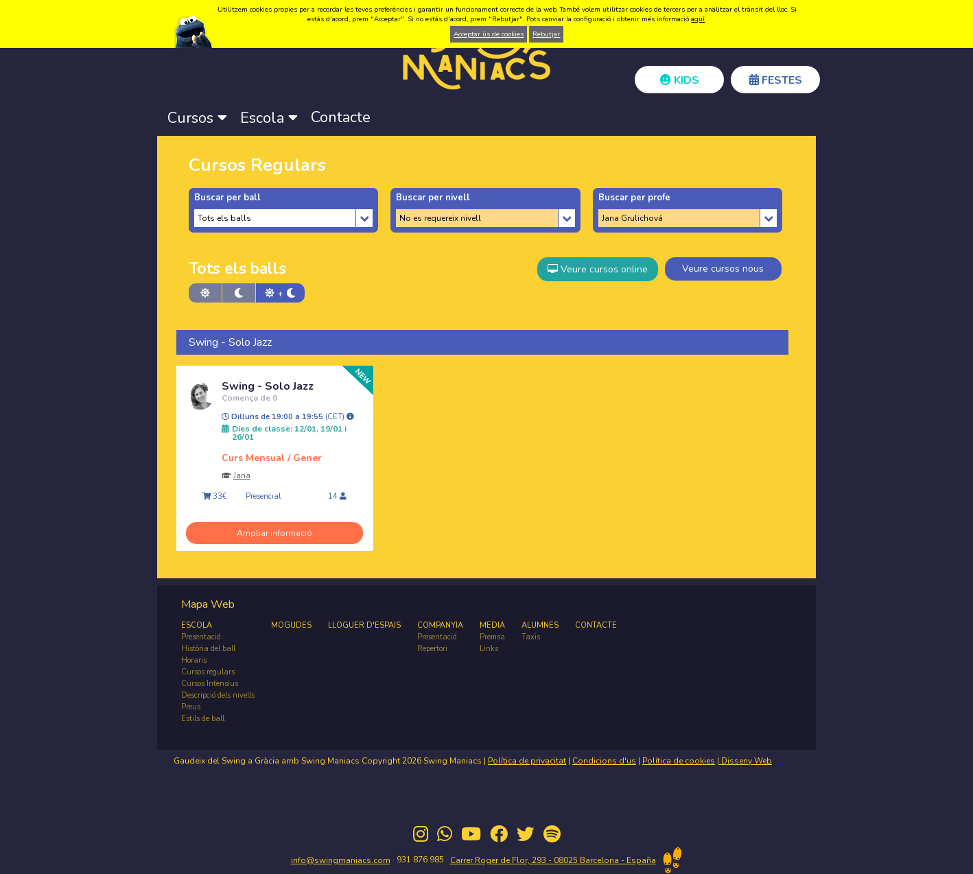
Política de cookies (678, 760)
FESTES (775, 80)
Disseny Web (745, 760)
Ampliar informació (274, 533)
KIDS (679, 80)
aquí (698, 19)
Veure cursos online (598, 269)
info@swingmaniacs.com (340, 860)
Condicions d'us (604, 760)
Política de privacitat (527, 760)
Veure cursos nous (723, 268)
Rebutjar (546, 34)
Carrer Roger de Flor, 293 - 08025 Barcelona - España (553, 860)
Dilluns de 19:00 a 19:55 (288, 417)
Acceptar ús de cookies (489, 34)
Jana (241, 476)
